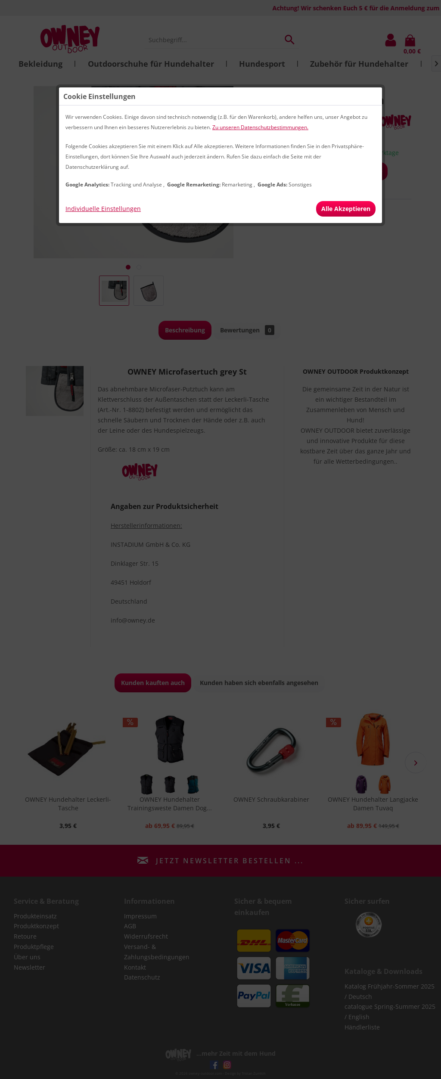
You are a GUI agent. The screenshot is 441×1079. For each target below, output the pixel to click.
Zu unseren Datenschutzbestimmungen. (260, 127)
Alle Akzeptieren (345, 209)
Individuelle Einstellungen (103, 209)
